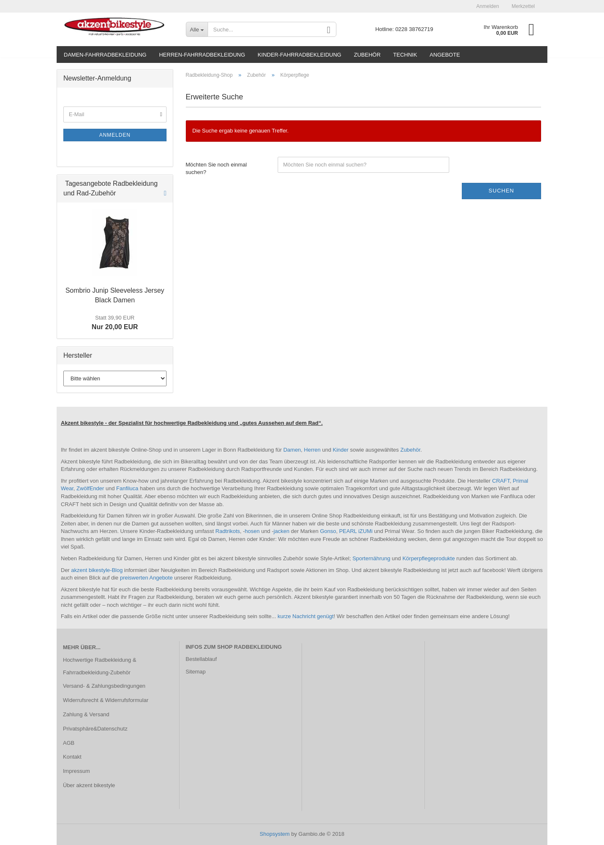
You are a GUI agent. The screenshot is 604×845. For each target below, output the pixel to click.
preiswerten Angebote (146, 578)
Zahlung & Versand (86, 714)
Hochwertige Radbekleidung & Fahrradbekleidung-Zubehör (99, 666)
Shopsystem (275, 834)
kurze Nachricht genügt (306, 616)
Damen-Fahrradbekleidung (105, 55)
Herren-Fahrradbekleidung (202, 55)
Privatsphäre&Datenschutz (95, 728)
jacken (282, 531)
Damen (292, 450)
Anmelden (487, 6)
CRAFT (501, 481)
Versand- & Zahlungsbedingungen (104, 686)
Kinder (341, 450)
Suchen (501, 190)
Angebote (445, 55)
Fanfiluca (128, 488)
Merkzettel (523, 6)
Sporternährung (372, 558)
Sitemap (196, 671)
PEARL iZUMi (355, 531)
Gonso (328, 531)
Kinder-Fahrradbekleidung (299, 55)
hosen (253, 531)
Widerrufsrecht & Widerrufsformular (105, 700)
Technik (405, 55)
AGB (68, 743)
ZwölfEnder (90, 488)
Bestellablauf (201, 659)
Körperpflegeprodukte (429, 558)
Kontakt (72, 757)
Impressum (76, 771)
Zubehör (367, 55)
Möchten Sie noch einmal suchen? (216, 168)
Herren (313, 450)
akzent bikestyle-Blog (97, 570)
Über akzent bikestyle (89, 785)
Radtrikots (228, 531)
